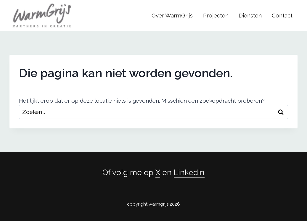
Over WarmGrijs (172, 15)
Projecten (216, 15)
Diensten (250, 15)
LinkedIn (189, 172)
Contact (282, 15)
